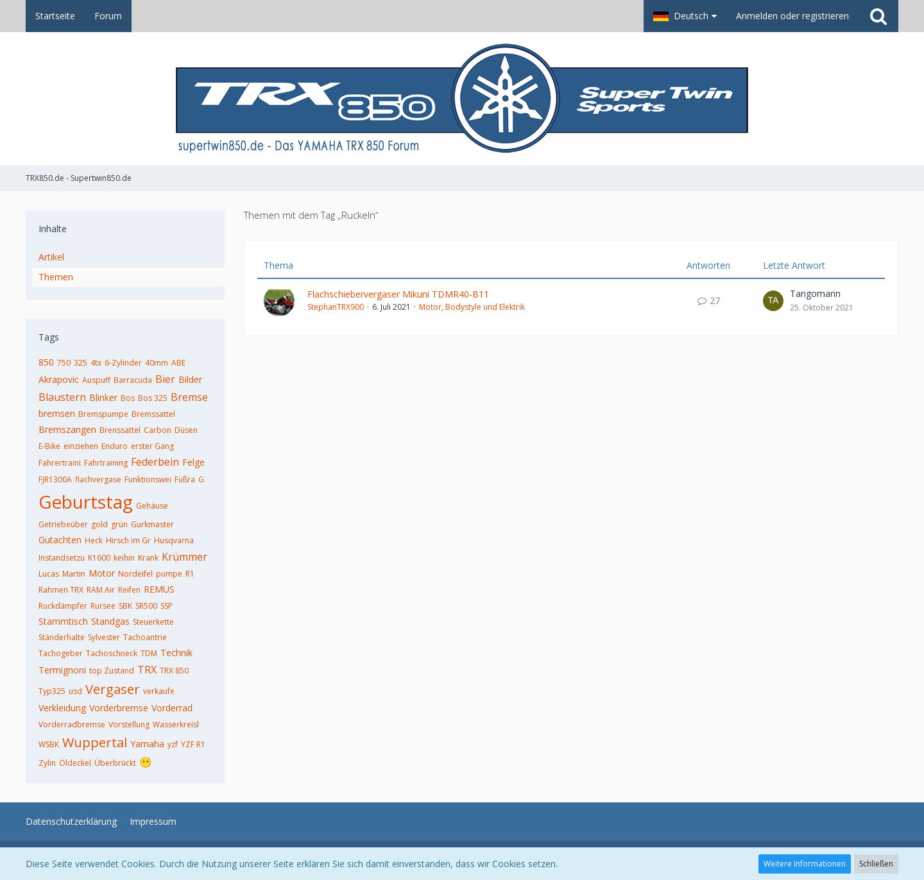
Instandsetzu (61, 557)
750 (64, 362)
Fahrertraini (59, 462)
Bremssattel (153, 414)
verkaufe (159, 691)
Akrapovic (58, 379)
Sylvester (104, 637)
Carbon (157, 430)
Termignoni (62, 670)
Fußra (185, 479)
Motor (102, 573)
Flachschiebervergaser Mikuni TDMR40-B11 (398, 294)
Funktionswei (147, 479)
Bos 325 (152, 398)
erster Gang (152, 446)
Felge (193, 462)
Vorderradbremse (71, 724)
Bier (165, 379)
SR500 (146, 605)
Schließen (876, 863)
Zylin (47, 762)
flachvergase (98, 479)
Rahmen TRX (60, 589)
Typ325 (51, 691)
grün (119, 524)
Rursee (103, 605)
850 (46, 362)
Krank (148, 557)
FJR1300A (55, 479)
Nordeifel (135, 573)
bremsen (56, 413)
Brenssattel (120, 430)
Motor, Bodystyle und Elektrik (472, 306)
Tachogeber (60, 653)
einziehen (81, 446)
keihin (124, 557)
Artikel (51, 257)
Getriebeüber (63, 524)
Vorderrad (172, 708)
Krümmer (184, 557)
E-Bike (49, 446)
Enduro (114, 446)
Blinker (103, 397)
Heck (94, 540)
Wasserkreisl (176, 724)
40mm (156, 362)
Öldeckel (75, 762)
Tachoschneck (111, 653)
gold (99, 524)
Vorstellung (129, 724)
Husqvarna (174, 540)
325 (80, 362)
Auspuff (96, 380)
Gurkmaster (152, 524)
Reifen (129, 589)
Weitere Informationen (805, 863)
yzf (172, 744)
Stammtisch (63, 621)
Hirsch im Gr (128, 540)
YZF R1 (193, 744)
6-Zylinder (123, 362)
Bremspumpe (103, 414)
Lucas (48, 573)
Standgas (110, 621)
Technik (176, 653)
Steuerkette (153, 621)
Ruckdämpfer (62, 605)
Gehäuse (152, 505)
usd (75, 691)
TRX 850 (174, 670)
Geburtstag (85, 501)
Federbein (155, 462)
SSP (166, 605)
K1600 (99, 557)
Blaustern (62, 397)
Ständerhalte (61, 637)
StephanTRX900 (335, 306)
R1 (189, 573)
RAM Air (101, 589)
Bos (128, 398)
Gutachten (59, 540)
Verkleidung (62, 708)
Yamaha (147, 744)
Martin (73, 573)
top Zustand (111, 670)
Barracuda (133, 380)
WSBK (48, 744)
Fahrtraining (106, 462)
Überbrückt (115, 762)
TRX (147, 670)
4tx (95, 362)
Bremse (189, 397)
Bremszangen (67, 429)
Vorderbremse (118, 708)
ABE (178, 362)
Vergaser (112, 689)
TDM (149, 653)
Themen (55, 277)
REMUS (159, 589)
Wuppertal (94, 742)
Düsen (186, 430)
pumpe (169, 573)
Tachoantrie (145, 637)
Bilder (190, 379)
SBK (125, 605)
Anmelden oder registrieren (792, 16)
